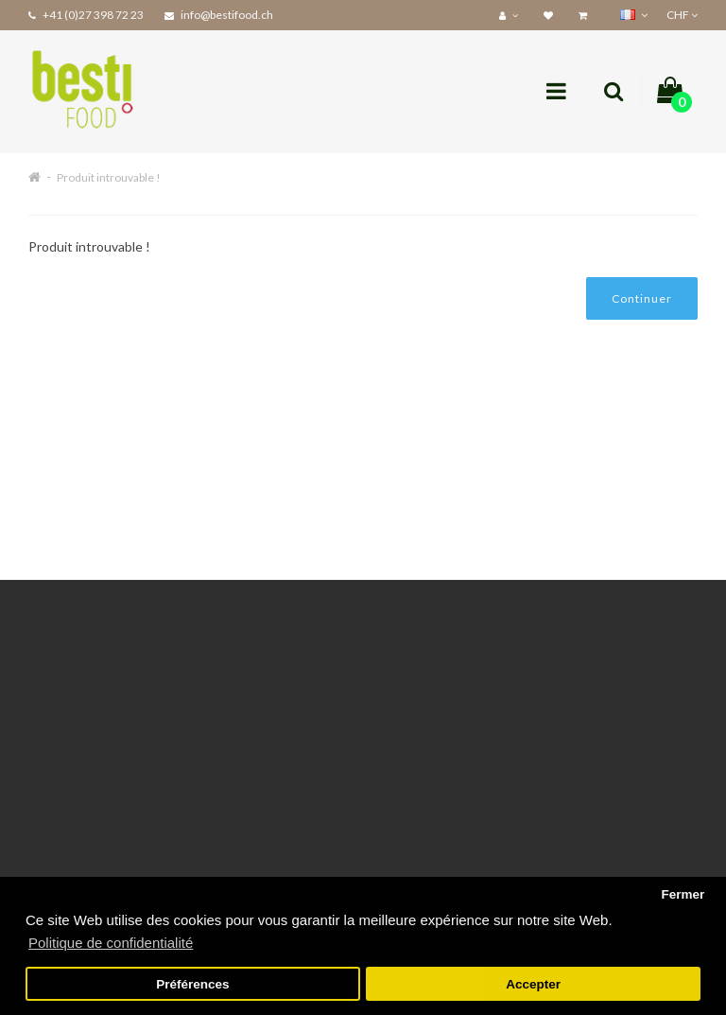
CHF (682, 15)
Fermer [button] (682, 894)
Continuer (642, 298)
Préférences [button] (192, 984)
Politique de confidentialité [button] (110, 943)
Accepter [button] (533, 984)
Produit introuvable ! (109, 177)
